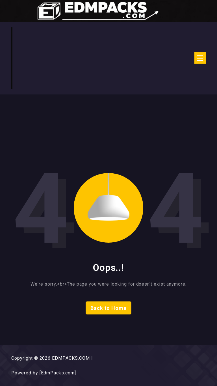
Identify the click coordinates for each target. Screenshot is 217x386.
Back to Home (108, 308)
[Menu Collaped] (200, 58)
